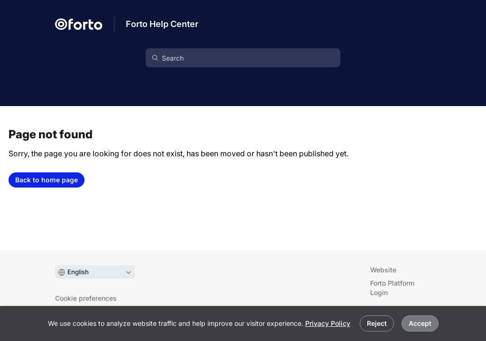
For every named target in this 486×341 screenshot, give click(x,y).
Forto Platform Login (392, 287)
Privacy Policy (327, 323)
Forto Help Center (162, 24)
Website (383, 270)
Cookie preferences (86, 298)
